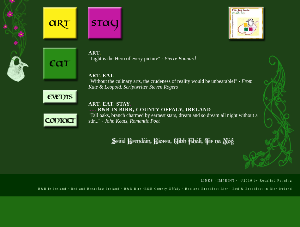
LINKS (207, 180)
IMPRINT (226, 180)
